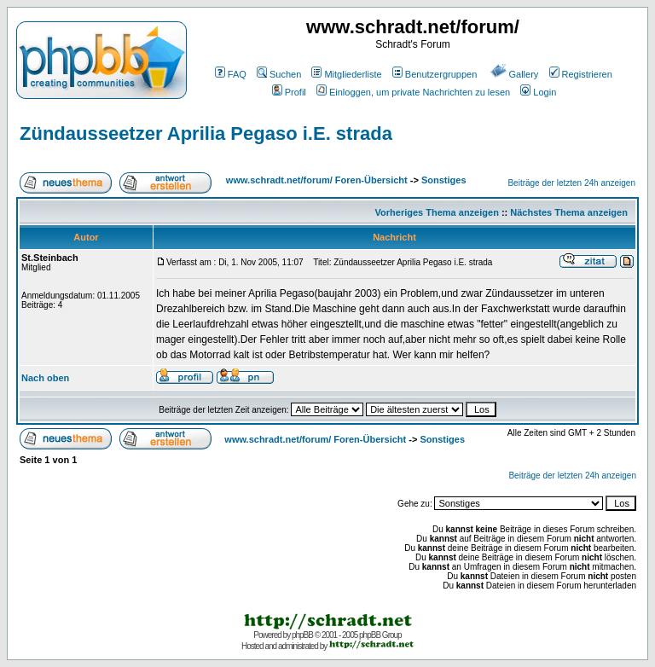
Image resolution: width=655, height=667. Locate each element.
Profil (289, 92)
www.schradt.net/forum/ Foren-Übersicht (317, 180)
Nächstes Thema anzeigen (569, 212)
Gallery (514, 74)
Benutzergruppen (434, 74)
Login (538, 92)
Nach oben (45, 378)
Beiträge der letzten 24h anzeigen (571, 183)
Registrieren (580, 74)
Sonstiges (444, 180)
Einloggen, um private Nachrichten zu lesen (413, 92)
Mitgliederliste (346, 74)
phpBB (302, 635)
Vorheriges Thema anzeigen (437, 212)
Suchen (279, 74)
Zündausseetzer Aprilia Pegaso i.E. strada (206, 133)
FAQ (230, 74)
